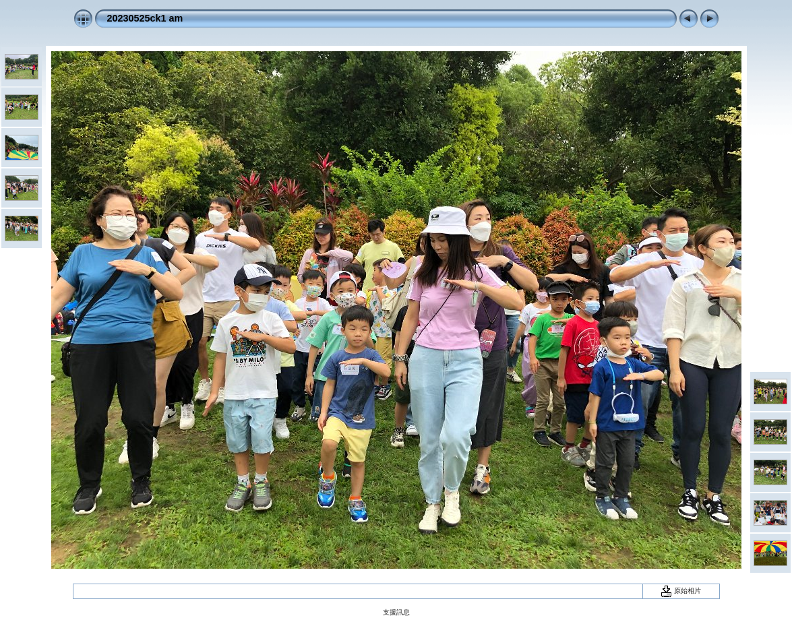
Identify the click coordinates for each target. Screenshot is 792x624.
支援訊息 (396, 612)
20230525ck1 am (145, 18)
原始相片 (681, 590)
